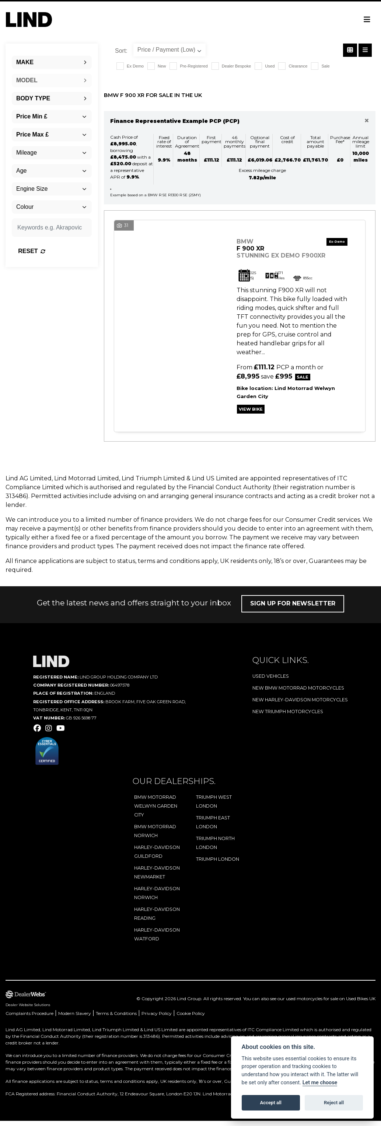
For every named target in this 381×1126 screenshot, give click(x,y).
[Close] (367, 120)
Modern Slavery (74, 1018)
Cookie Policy (190, 1018)
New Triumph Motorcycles (287, 717)
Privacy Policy (156, 1018)
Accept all (271, 1102)
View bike (253, 413)
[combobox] (52, 62)
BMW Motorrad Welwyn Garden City (155, 811)
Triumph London (217, 864)
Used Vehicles (270, 681)
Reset (62, 251)
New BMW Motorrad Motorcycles (298, 693)
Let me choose (320, 1083)
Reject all (334, 1102)
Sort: (121, 51)
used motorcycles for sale (312, 1003)
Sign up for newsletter (292, 608)
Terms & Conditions (116, 1018)
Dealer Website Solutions (28, 1010)
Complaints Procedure (29, 1018)
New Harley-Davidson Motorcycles (300, 705)
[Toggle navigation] (367, 19)
